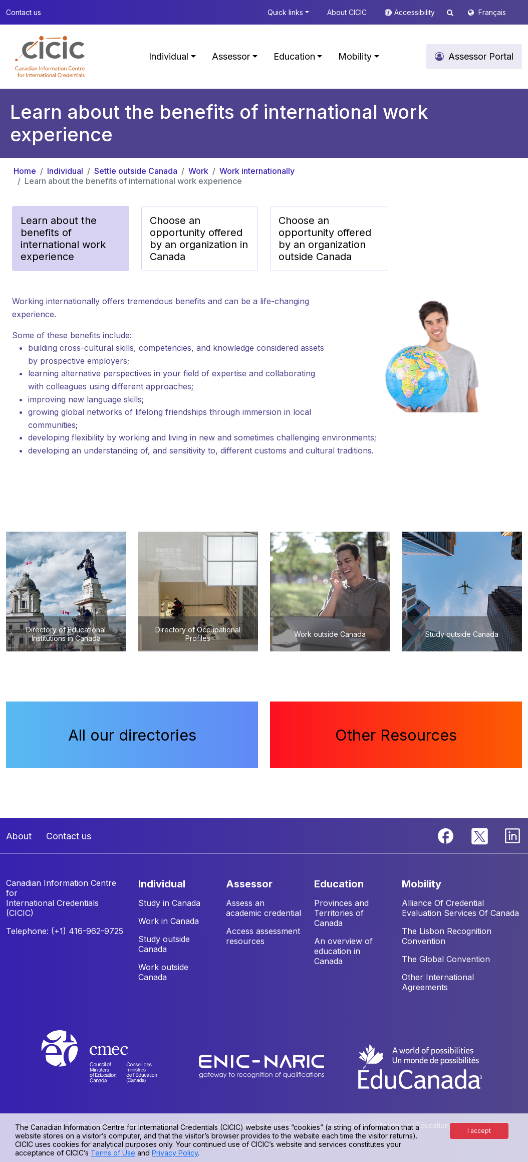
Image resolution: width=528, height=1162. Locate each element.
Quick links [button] (285, 12)
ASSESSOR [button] (249, 884)
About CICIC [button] (347, 12)
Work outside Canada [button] (163, 972)
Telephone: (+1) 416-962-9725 (64, 931)
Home (25, 171)
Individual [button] (168, 56)
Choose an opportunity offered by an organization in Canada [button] (199, 238)
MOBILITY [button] (421, 884)
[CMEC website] (112, 1066)
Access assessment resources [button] (263, 936)
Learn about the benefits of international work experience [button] (63, 238)
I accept (479, 1130)
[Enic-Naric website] (263, 1066)
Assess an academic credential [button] (263, 908)
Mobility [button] (355, 56)
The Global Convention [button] (446, 959)
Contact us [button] (23, 12)
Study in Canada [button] (169, 903)
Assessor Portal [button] (480, 56)
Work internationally (257, 171)
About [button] (19, 836)
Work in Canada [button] (168, 921)
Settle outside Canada (135, 171)
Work (198, 171)
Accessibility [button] (415, 12)
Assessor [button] (231, 56)
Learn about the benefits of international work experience (133, 181)
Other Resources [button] (396, 735)
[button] (50, 57)
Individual (65, 171)
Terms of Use (113, 1152)
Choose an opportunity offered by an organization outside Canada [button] (325, 238)
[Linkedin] (512, 835)
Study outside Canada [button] (164, 944)
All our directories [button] (132, 735)
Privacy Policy (175, 1152)
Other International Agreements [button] (438, 982)
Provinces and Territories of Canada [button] (341, 913)
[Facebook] (446, 835)
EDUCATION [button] (339, 884)
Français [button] (492, 12)
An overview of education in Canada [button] (343, 951)
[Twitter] (480, 835)
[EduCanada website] (419, 1066)
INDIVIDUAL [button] (161, 884)
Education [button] (294, 56)
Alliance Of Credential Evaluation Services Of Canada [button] (460, 908)
